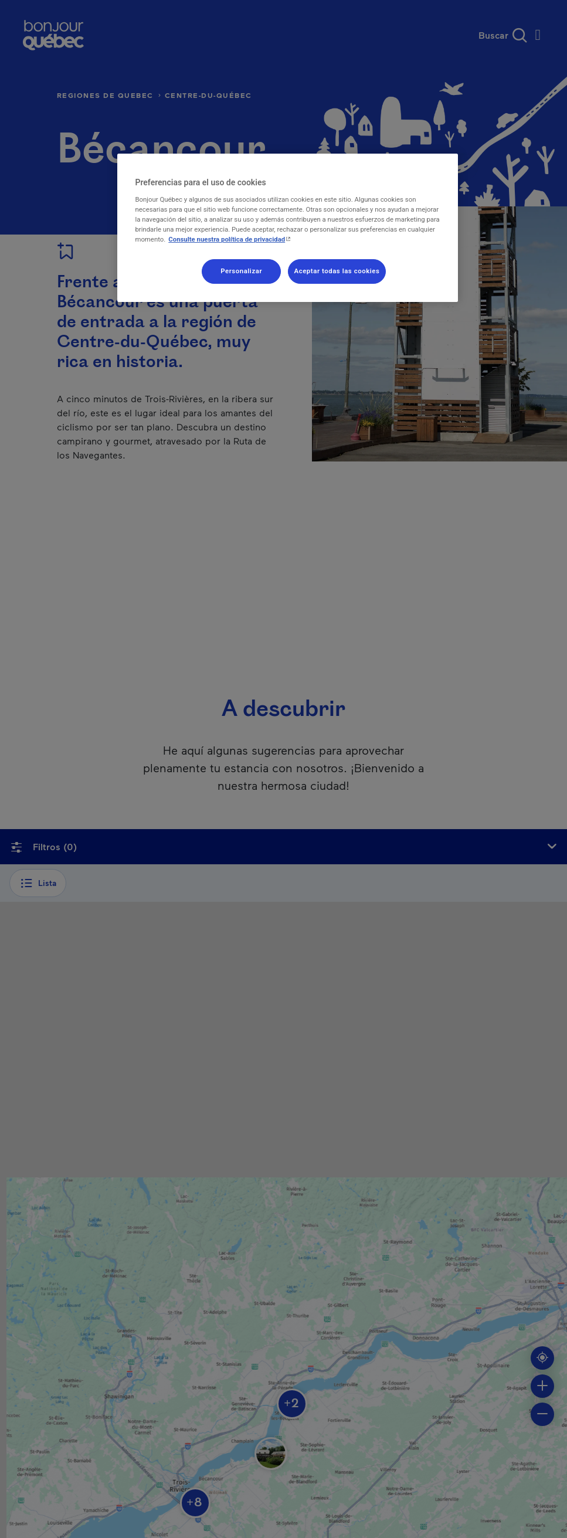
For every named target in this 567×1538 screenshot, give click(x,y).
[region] (287, 228)
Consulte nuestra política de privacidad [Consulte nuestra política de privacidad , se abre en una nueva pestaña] (230, 239)
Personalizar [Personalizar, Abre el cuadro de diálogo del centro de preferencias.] (241, 271)
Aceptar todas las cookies (337, 271)
